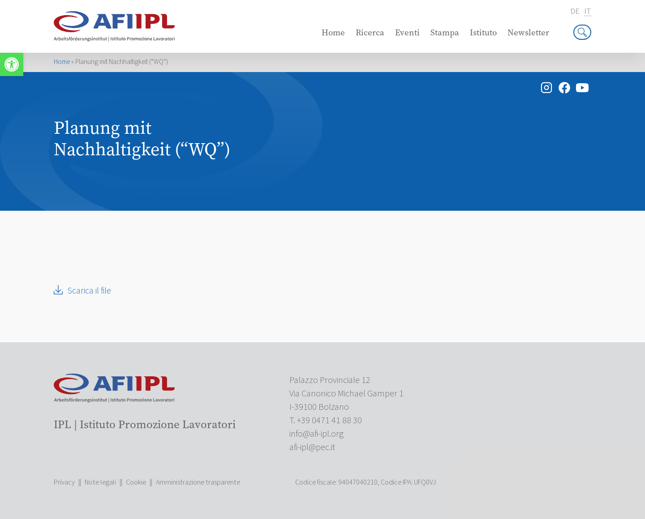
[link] (11, 64)
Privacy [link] (64, 482)
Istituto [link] (483, 32)
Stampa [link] (444, 32)
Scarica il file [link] (89, 291)
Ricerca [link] (370, 32)
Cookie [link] (136, 482)
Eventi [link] (407, 32)
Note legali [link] (100, 482)
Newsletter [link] (528, 32)
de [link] (575, 12)
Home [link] (333, 32)
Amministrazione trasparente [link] (198, 482)
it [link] (587, 12)
